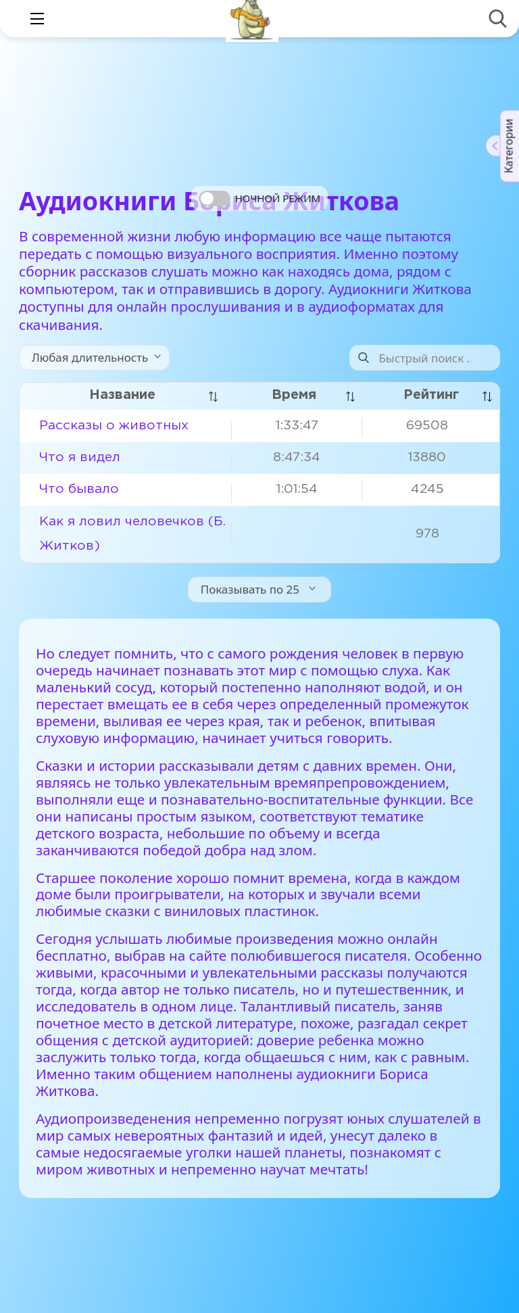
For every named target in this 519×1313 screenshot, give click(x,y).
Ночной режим (277, 198)
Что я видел (79, 457)
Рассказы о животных (114, 425)
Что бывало (79, 489)
